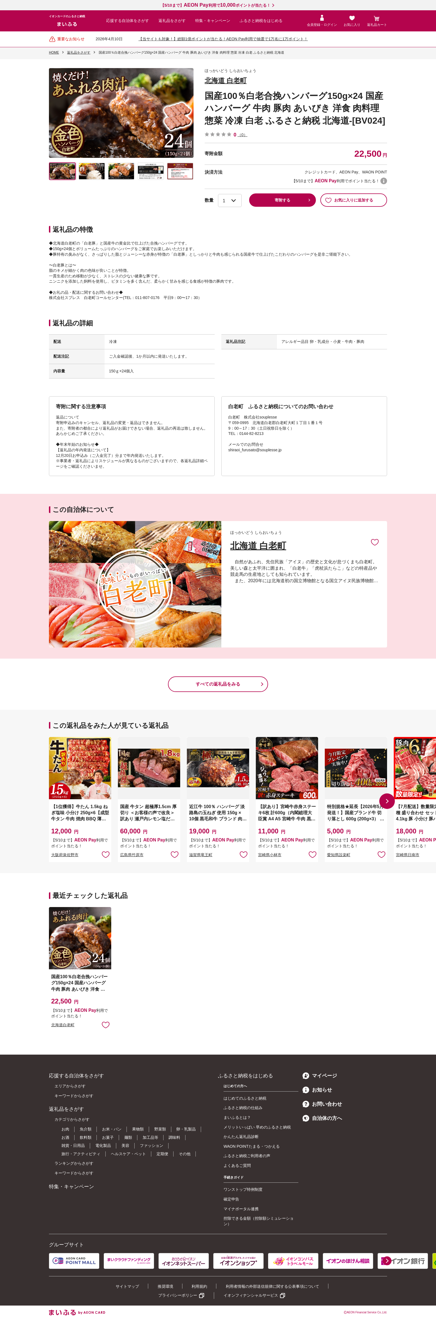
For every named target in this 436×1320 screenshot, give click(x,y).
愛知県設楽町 (338, 855)
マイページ (320, 1076)
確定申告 (231, 1199)
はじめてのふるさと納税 (245, 1098)
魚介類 (85, 1129)
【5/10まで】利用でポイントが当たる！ (215, 5)
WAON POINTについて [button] (383, 181)
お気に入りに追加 (375, 542)
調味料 (174, 1137)
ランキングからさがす (73, 1163)
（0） (242, 135)
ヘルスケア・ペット (128, 1154)
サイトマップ (127, 1286)
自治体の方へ (322, 1118)
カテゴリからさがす (72, 1119)
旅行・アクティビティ (80, 1154)
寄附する (282, 200)
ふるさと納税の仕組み (243, 1107)
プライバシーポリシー (177, 1295)
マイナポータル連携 (241, 1209)
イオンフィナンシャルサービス (251, 1295)
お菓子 (108, 1137)
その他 (184, 1154)
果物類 (138, 1129)
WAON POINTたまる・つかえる (252, 1146)
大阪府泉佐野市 (64, 855)
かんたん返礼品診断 (241, 1136)
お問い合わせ (322, 1104)
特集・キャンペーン (212, 20)
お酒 (65, 1137)
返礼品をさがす (172, 20)
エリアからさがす (70, 1086)
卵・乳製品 (186, 1129)
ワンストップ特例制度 (243, 1189)
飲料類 (85, 1137)
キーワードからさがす (73, 1096)
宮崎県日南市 (407, 855)
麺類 (128, 1137)
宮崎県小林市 (269, 855)
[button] (387, 801)
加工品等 (150, 1137)
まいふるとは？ (237, 1117)
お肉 (65, 1129)
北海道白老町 (63, 1025)
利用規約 (199, 1286)
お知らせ (317, 1090)
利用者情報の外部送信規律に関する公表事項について (272, 1286)
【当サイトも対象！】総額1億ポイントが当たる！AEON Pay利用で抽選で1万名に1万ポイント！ (223, 39)
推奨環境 (165, 1286)
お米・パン (112, 1129)
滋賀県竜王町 (200, 855)
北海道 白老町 (226, 80)
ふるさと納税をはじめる (261, 20)
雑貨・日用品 (73, 1145)
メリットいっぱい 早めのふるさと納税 (257, 1127)
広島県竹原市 (131, 855)
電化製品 (103, 1145)
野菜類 (160, 1129)
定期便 (162, 1154)
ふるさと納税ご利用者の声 (247, 1156)
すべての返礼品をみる (218, 684)
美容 (125, 1145)
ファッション (151, 1145)
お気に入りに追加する (349, 200)
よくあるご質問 (237, 1165)
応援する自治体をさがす (127, 20)
